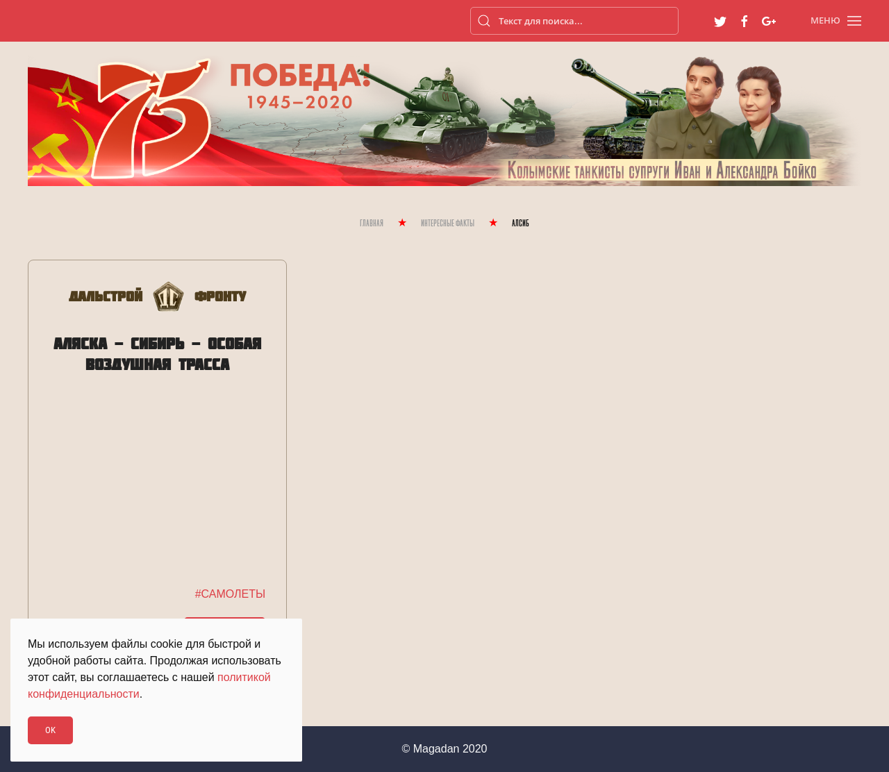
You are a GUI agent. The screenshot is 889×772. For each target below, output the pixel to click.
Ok (50, 730)
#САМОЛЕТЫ (230, 594)
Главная (371, 223)
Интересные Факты (447, 223)
